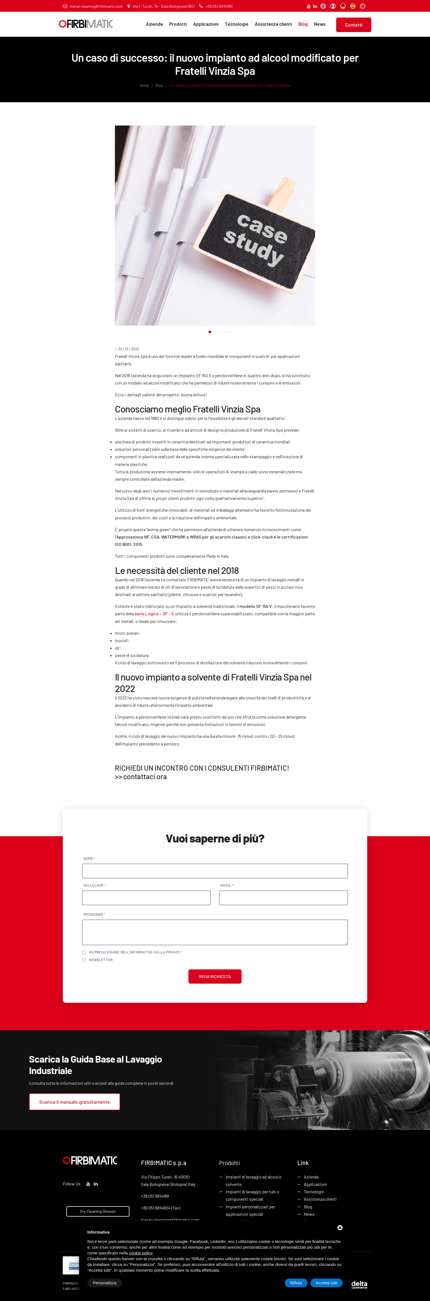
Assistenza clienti (273, 24)
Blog (303, 24)
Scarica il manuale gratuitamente (74, 1102)
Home (144, 85)
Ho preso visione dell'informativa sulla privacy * (135, 952)
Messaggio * (94, 914)
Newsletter (100, 960)
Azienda (154, 24)
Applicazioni (206, 24)
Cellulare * (94, 885)
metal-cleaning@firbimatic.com (93, 6)
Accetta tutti (326, 1282)
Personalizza (105, 1282)
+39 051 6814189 (216, 6)
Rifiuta (296, 1282)
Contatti (354, 24)
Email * (226, 885)
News (320, 24)
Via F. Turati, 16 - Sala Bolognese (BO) (161, 6)
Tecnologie (236, 24)
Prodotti (178, 24)
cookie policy (140, 1253)
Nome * (89, 858)
